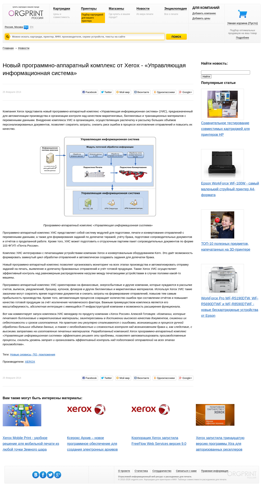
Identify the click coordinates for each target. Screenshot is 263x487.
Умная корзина (242, 23)
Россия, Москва (14, 27)
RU (26, 27)
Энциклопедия (175, 8)
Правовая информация (214, 470)
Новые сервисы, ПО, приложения (32, 354)
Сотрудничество (161, 470)
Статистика (141, 470)
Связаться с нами (186, 470)
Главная (8, 48)
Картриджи (61, 8)
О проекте (124, 470)
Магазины (116, 8)
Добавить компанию (204, 13)
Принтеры (89, 8)
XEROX (30, 361)
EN (31, 27)
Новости (143, 8)
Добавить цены (201, 18)
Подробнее (242, 37)
